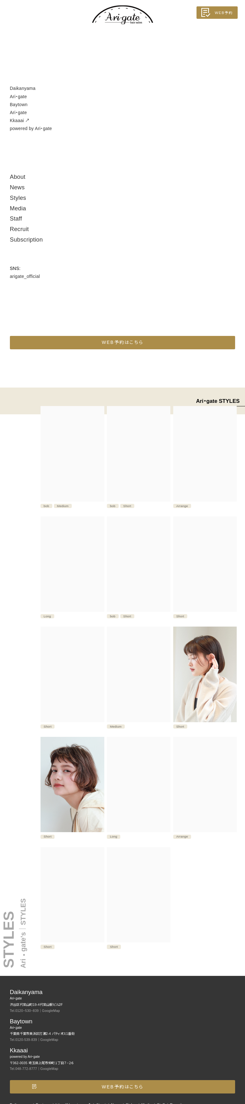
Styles (18, 198)
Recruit (19, 229)
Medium (63, 506)
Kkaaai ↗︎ (122, 125)
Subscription (26, 239)
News (17, 187)
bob (46, 506)
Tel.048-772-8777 (23, 1069)
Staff (16, 218)
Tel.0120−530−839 (24, 1011)
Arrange (182, 506)
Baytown (122, 109)
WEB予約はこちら (122, 342)
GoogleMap (51, 1011)
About (18, 177)
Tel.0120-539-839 (23, 1040)
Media (18, 208)
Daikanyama (122, 93)
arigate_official (25, 276)
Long (47, 616)
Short (127, 506)
